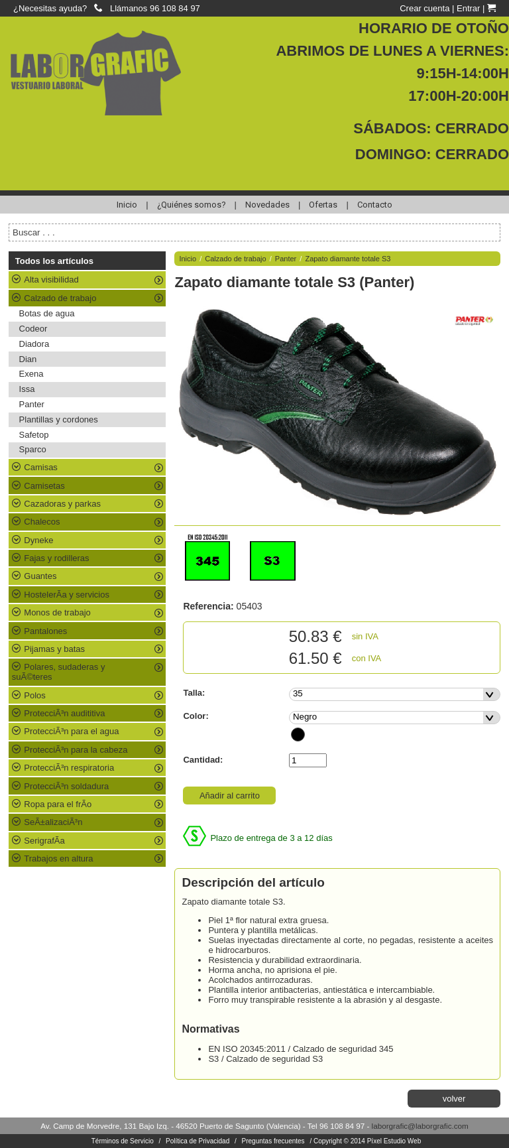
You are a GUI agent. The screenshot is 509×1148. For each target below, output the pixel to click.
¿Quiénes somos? (191, 205)
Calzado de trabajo (235, 259)
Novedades (267, 205)
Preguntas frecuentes (273, 1141)
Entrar (468, 8)
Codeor (33, 329)
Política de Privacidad (197, 1141)
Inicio (127, 205)
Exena (31, 374)
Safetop (34, 435)
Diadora (34, 344)
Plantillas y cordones (58, 419)
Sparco (32, 449)
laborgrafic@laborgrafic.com (420, 1125)
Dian (28, 359)
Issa (27, 389)
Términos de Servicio (122, 1141)
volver (454, 1099)
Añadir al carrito (229, 795)
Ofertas (323, 205)
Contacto (374, 205)
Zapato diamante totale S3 (347, 259)
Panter (31, 404)
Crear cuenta (424, 8)
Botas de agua (47, 313)
